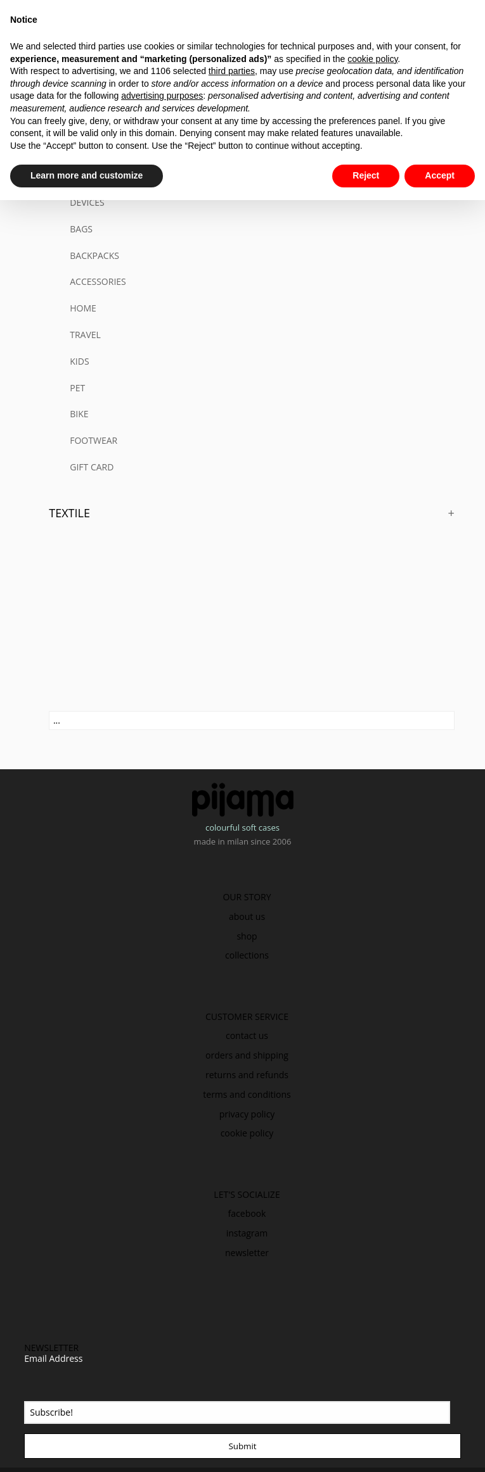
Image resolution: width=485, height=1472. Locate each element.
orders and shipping (246, 1055)
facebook (247, 1213)
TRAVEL (85, 335)
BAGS (81, 229)
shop (246, 936)
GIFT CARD (91, 467)
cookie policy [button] (372, 59)
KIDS (79, 361)
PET (77, 388)
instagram (247, 1233)
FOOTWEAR (93, 440)
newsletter (247, 1253)
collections (247, 955)
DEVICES (87, 202)
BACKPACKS (94, 255)
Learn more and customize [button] (86, 175)
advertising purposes (162, 96)
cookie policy (247, 1133)
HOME (83, 308)
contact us (247, 1035)
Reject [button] (365, 175)
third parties (232, 71)
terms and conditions (246, 1094)
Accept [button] (440, 175)
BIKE (79, 414)
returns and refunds (246, 1075)
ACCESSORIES (98, 281)
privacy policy (247, 1114)
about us (247, 916)
